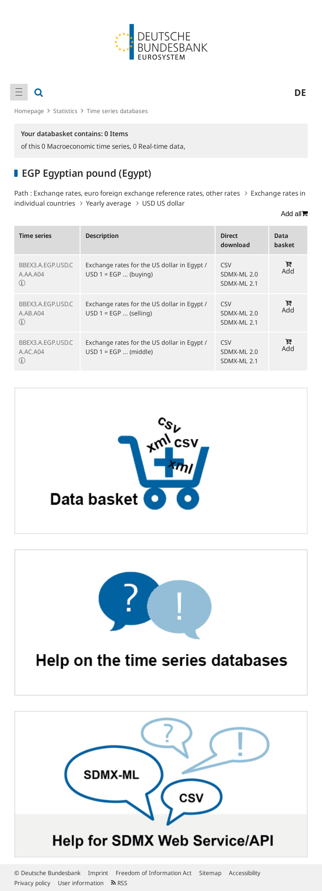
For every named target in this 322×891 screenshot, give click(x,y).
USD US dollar (163, 203)
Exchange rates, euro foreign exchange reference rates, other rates (137, 193)
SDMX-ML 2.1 (239, 283)
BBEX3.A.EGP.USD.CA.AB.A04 (46, 308)
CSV (226, 265)
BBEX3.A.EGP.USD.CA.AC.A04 (46, 347)
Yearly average (108, 203)
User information (81, 883)
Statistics (65, 111)
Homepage (29, 111)
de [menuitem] (300, 92)
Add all (294, 213)
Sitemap (210, 873)
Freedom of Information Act (154, 873)
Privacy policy (32, 883)
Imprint (98, 873)
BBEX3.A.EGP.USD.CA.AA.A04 (46, 269)
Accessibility (244, 873)
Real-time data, (159, 146)
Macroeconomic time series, (87, 146)
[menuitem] (19, 92)
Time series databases (117, 111)
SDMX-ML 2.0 (239, 274)
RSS (119, 883)
